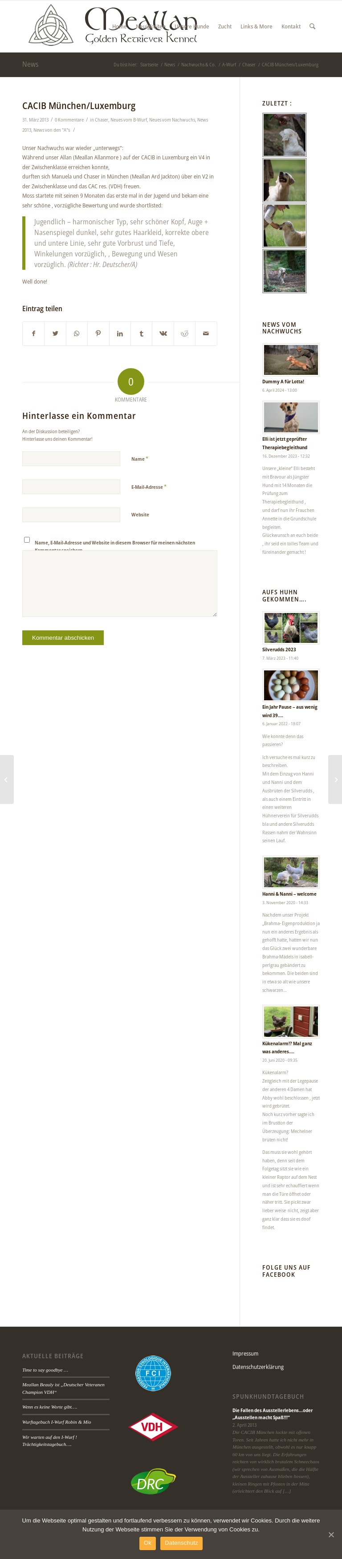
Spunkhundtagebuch (268, 1396)
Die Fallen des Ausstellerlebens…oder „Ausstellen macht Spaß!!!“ (272, 1414)
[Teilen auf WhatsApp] (76, 333)
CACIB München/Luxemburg (78, 105)
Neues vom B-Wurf (128, 120)
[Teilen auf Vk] (162, 333)
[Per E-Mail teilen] (206, 333)
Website (140, 514)
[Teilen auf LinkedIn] (120, 333)
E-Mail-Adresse (149, 487)
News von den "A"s (51, 130)
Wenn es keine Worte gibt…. (49, 1406)
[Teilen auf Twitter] (55, 333)
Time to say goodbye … (45, 1369)
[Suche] (312, 26)
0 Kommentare (69, 120)
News (30, 64)
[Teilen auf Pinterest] (98, 333)
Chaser (101, 120)
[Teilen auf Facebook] (33, 333)
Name (139, 459)
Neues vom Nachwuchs (172, 120)
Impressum (245, 1353)
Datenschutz (181, 1542)
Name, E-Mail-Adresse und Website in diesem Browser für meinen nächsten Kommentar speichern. (115, 546)
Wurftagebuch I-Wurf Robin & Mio (56, 1422)
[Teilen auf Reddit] (184, 333)
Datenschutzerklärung (258, 1367)
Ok (147, 1542)
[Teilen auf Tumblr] (141, 333)
